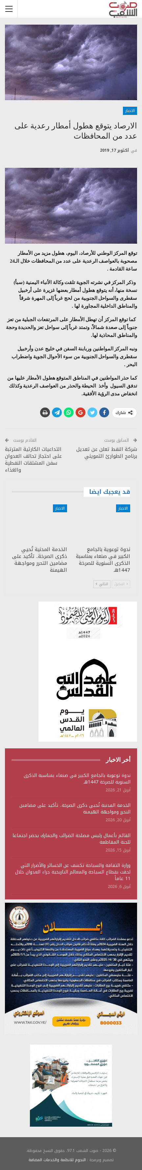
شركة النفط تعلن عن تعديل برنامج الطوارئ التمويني (106, 453)
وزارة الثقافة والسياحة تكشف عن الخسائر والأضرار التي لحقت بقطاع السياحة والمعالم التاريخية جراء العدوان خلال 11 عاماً (72, 872)
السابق (121, 584)
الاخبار (130, 110)
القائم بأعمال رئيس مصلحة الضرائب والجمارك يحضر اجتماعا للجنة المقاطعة (71, 839)
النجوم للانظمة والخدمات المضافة (57, 1159)
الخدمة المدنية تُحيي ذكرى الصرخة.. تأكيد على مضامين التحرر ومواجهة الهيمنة (74, 808)
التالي (102, 584)
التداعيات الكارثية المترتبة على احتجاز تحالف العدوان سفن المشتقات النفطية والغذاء (33, 460)
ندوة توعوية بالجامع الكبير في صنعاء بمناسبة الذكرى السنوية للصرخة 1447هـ (77, 778)
